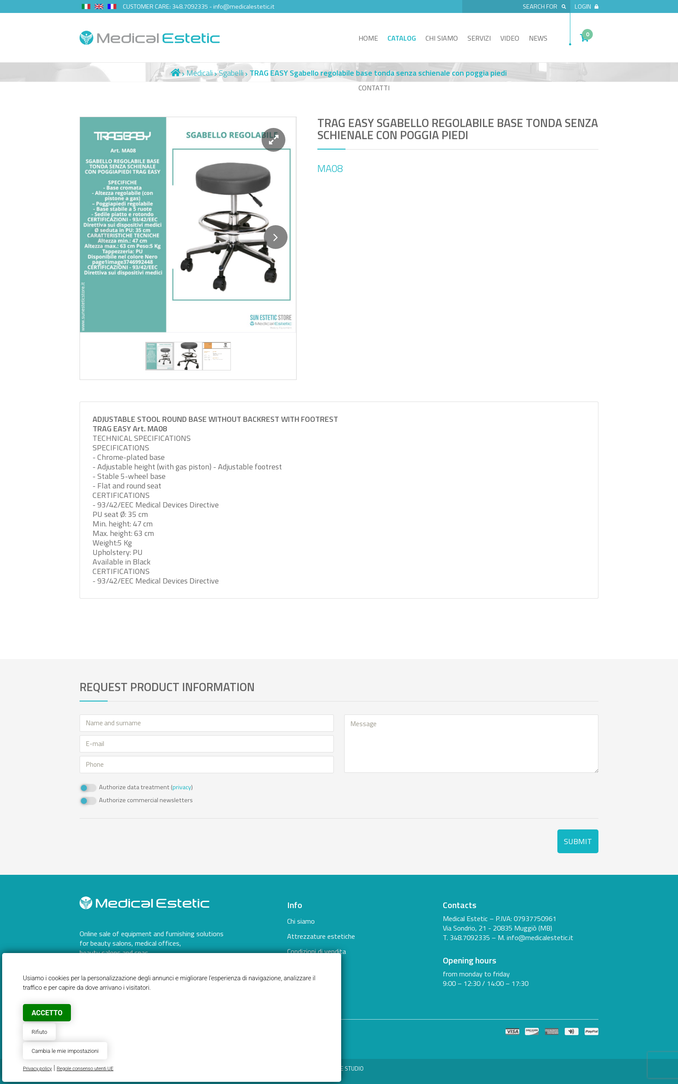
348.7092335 (190, 6)
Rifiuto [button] (39, 1032)
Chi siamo (441, 38)
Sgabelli (231, 73)
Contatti (374, 87)
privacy (182, 787)
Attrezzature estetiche (321, 936)
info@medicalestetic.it (244, 6)
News (538, 38)
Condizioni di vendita (316, 951)
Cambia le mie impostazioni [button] (65, 1051)
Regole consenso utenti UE (85, 1068)
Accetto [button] (47, 1013)
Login (586, 6)
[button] (273, 140)
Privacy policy (37, 1068)
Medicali (199, 73)
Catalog (401, 38)
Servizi (479, 38)
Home (368, 38)
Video (509, 38)
